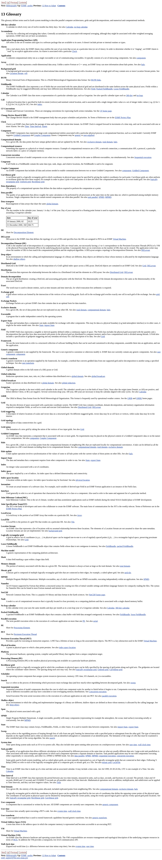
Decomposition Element (23, 232)
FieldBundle (111, 546)
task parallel (93, 197)
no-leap (140, 95)
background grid (55, 531)
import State (49, 325)
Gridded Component (21, 135)
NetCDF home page (97, 595)
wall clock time (144, 745)
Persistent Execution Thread (25, 634)
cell (25, 73)
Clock (74, 51)
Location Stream (16, 73)
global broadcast (98, 376)
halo (143, 64)
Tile (72, 522)
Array (79, 515)
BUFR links (96, 80)
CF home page (106, 111)
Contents (61, 6)
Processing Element (22, 628)
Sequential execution (142, 157)
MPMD (108, 197)
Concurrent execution (97, 692)
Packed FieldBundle (104, 89)
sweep (133, 683)
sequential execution (107, 756)
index (39, 104)
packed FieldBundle (125, 546)
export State (95, 460)
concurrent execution (125, 756)
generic (78, 135)
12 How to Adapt (49, 6)
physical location (83, 480)
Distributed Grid (116, 272)
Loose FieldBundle (121, 89)
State (41, 325)
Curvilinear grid (115, 669)
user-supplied (88, 135)
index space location (67, 647)
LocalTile (116, 762)
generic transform (99, 818)
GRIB (129, 398)
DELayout (145, 250)
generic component (110, 804)
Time (27, 126)
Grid (144, 266)
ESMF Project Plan (123, 117)
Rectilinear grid (38, 182)
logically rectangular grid (86, 669)
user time (133, 745)
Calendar (69, 27)
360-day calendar (122, 608)
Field (93, 89)
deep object (14, 705)
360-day (129, 95)
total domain (108, 142)
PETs (15, 840)
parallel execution (109, 696)
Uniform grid (25, 182)
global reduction (68, 383)
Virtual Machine (119, 239)
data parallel (79, 756)
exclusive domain (94, 142)
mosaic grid (107, 762)
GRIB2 (139, 398)
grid (157, 294)
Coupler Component (42, 135)
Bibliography (11, 6)
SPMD (101, 197)
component (141, 58)
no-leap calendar (80, 27)
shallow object (19, 259)
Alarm (44, 126)
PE (84, 621)
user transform (28, 363)
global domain (52, 204)
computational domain (97, 310)
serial (95, 621)
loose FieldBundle (138, 614)
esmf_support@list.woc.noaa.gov (14, 858)
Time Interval (35, 126)
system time (62, 811)
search (52, 738)
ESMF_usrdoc (27, 6)
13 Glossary (11, 14)
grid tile (128, 573)
